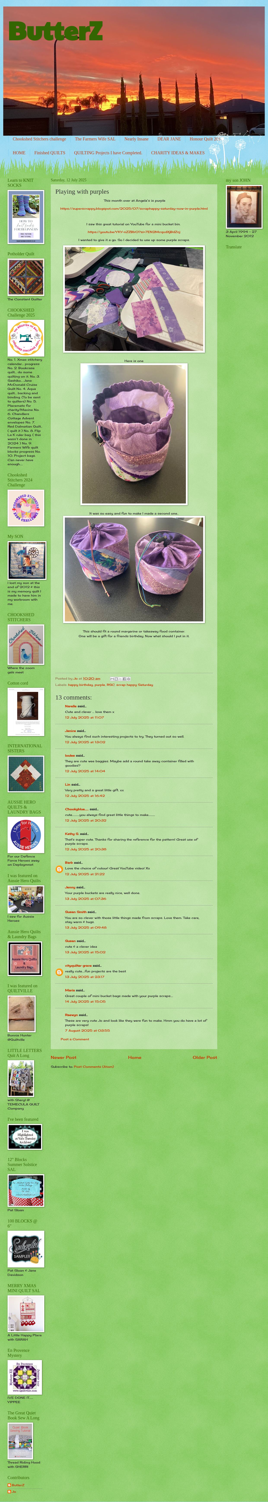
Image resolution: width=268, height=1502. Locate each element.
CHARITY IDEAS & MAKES (178, 152)
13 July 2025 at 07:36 (85, 899)
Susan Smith (75, 912)
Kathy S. (72, 834)
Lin (67, 784)
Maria (70, 990)
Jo (14, 1491)
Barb (69, 862)
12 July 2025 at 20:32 (85, 820)
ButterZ (55, 29)
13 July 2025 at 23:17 (84, 977)
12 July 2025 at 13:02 (85, 742)
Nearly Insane (136, 139)
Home (134, 1057)
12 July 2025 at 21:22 (85, 874)
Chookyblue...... (77, 809)
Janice (70, 731)
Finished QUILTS (49, 152)
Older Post (205, 1057)
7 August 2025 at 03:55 (87, 1030)
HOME (19, 152)
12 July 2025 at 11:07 (84, 717)
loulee (70, 755)
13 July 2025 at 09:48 (86, 927)
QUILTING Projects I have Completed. (108, 152)
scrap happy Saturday (134, 685)
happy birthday (80, 685)
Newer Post (64, 1057)
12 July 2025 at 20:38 (85, 849)
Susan (70, 941)
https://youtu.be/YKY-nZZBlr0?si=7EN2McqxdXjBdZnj (134, 232)
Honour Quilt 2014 (206, 139)
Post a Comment (75, 1039)
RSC (111, 685)
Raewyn (71, 1015)
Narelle (71, 706)
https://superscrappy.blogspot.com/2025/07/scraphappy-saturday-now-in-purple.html (134, 208)
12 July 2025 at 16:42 (85, 796)
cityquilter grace (78, 965)
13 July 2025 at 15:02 (85, 952)
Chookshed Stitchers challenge (39, 139)
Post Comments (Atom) (94, 1066)
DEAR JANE (169, 139)
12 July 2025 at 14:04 (85, 771)
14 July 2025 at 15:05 (85, 1001)
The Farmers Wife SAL (95, 139)
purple (100, 685)
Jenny (70, 887)
